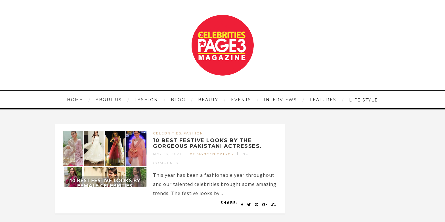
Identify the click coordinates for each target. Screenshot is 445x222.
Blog (178, 99)
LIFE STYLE (363, 100)
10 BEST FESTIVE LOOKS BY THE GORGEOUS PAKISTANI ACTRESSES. (207, 143)
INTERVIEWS (280, 99)
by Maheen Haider (212, 154)
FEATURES (323, 99)
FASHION (146, 99)
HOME (75, 99)
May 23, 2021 (167, 154)
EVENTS (241, 99)
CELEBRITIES (167, 133)
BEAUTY (208, 99)
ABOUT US (109, 99)
